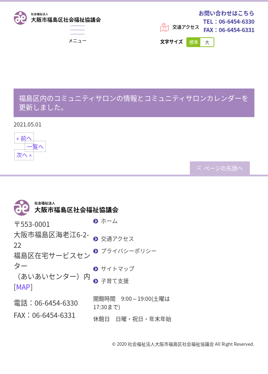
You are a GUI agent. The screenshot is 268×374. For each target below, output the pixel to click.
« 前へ (24, 138)
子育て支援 (115, 280)
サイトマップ (117, 268)
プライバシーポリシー (129, 250)
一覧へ (35, 146)
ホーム (109, 220)
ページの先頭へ (223, 168)
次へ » (24, 155)
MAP (23, 287)
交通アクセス (185, 26)
